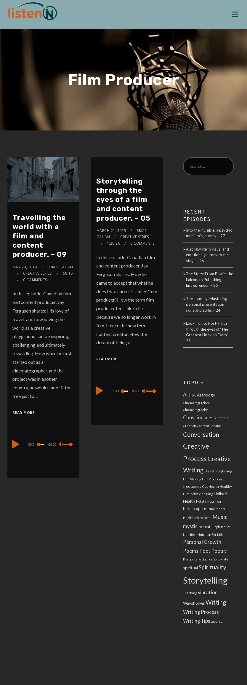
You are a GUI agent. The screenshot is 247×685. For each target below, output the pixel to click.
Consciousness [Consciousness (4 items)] (199, 417)
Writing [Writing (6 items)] (216, 602)
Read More (23, 412)
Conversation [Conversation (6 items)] (201, 434)
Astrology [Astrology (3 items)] (206, 394)
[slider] (41, 444)
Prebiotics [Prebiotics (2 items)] (190, 559)
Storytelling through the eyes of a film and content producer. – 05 (123, 199)
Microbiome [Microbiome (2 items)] (202, 518)
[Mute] (62, 445)
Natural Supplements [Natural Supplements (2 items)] (214, 527)
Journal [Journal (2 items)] (209, 509)
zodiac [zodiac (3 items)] (217, 621)
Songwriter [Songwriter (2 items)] (221, 559)
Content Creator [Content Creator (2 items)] (209, 426)
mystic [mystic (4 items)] (190, 526)
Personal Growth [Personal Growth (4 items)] (202, 542)
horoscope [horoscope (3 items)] (193, 508)
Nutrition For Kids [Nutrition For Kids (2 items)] (210, 534)
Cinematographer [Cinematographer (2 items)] (196, 403)
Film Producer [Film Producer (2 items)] (212, 479)
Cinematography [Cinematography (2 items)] (195, 410)
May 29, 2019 (25, 267)
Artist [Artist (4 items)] (189, 395)
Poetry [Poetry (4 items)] (219, 551)
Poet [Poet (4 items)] (204, 551)
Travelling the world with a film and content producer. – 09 (39, 236)
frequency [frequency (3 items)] (192, 486)
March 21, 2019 (111, 230)
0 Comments (35, 279)
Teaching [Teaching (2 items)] (190, 593)
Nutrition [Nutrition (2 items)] (190, 534)
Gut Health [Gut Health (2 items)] (210, 486)
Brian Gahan (60, 267)
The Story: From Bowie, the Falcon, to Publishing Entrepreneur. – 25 (209, 279)
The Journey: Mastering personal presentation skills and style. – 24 (206, 304)
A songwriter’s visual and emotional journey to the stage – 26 (207, 255)
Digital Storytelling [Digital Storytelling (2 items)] (218, 471)
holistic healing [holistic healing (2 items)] (201, 494)
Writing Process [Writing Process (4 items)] (201, 612)
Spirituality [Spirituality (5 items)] (212, 567)
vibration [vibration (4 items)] (208, 592)
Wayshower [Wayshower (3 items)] (194, 603)
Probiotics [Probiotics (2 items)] (205, 559)
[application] (43, 444)
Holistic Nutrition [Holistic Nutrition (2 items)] (208, 501)
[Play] (15, 444)
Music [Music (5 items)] (219, 517)
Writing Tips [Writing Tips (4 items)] (196, 621)
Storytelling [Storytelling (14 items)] (205, 580)
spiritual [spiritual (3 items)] (190, 567)
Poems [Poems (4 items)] (190, 551)
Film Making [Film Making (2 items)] (192, 479)
